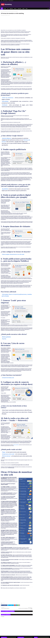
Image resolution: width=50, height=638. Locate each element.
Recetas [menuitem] (15, 8)
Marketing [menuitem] (11, 8)
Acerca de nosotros (5, 0)
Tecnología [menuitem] (19, 8)
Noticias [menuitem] (5, 8)
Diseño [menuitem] (23, 8)
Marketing (6, 11)
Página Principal (3, 11)
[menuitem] (2, 9)
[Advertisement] (17, 22)
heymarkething (3, 15)
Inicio (1, 0)
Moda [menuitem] (26, 8)
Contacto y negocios (10, 0)
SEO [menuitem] (7, 8)
